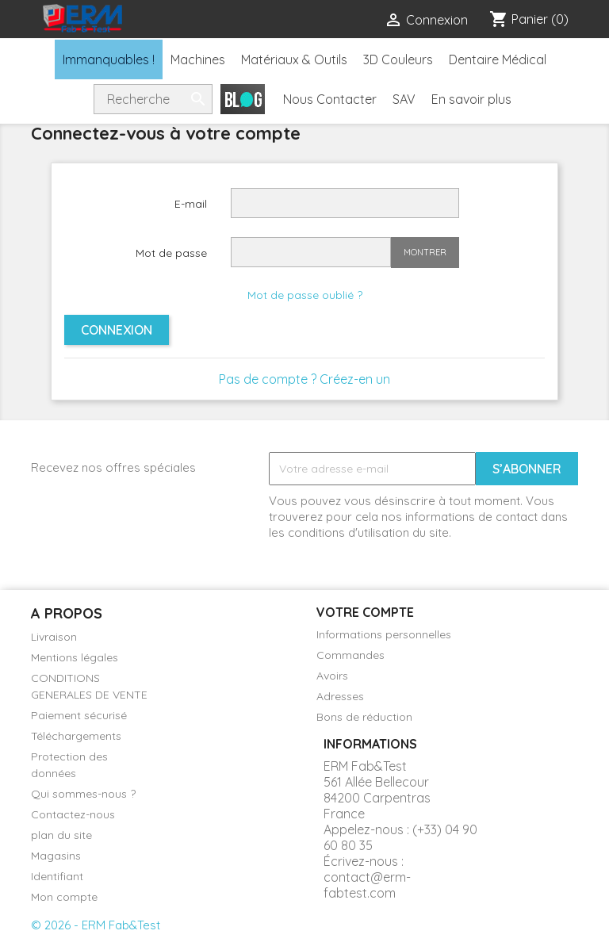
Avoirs (332, 675)
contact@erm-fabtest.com (367, 885)
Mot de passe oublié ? (304, 295)
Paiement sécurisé (79, 715)
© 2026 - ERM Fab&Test (95, 925)
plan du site (61, 835)
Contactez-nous (73, 814)
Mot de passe (171, 253)
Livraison (54, 637)
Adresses (340, 696)
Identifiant (57, 876)
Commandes (350, 655)
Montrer (425, 252)
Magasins (56, 855)
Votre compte (365, 612)
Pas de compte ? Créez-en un (304, 379)
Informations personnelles (383, 634)
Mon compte (64, 897)
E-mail (190, 204)
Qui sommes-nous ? (83, 794)
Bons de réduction (364, 717)
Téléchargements (76, 736)
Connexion (116, 330)
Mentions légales (74, 657)
